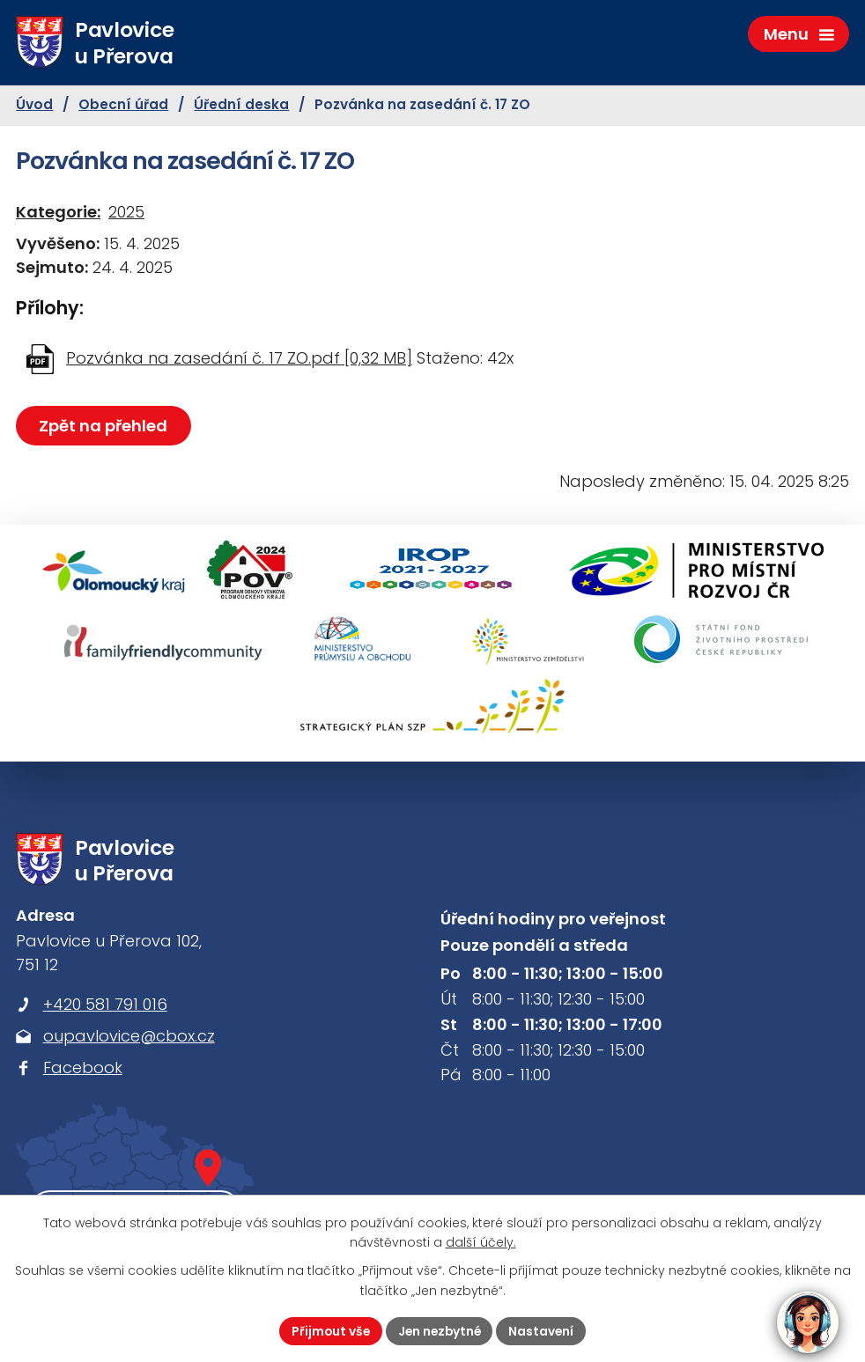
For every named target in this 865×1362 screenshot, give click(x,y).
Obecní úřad (123, 107)
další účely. (481, 1242)
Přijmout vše (328, 1330)
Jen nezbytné (439, 1330)
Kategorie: (58, 213)
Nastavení (544, 1330)
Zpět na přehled (104, 427)
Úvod (34, 107)
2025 (126, 213)
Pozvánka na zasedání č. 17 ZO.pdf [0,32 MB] (239, 360)
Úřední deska (241, 107)
